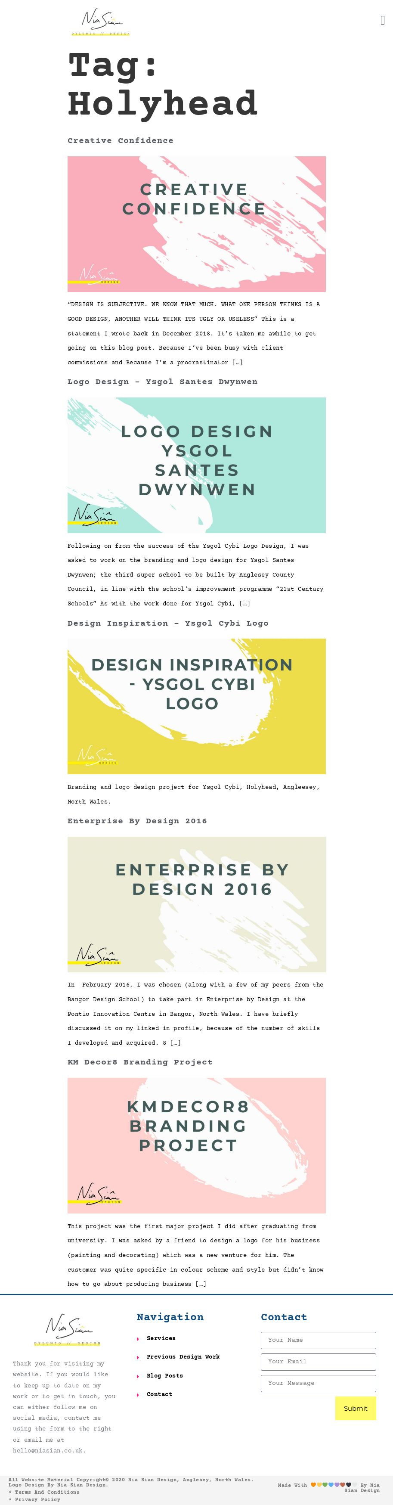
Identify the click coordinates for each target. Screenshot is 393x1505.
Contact (284, 1318)
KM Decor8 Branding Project (140, 1062)
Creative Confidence (121, 141)
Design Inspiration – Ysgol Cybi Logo (168, 624)
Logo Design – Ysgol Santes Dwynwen (163, 382)
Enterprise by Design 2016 (137, 821)
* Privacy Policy (34, 1500)
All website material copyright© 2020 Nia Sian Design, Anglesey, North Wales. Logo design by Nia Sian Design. (131, 1482)
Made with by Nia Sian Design (329, 1488)
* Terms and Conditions (44, 1493)
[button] (383, 20)
